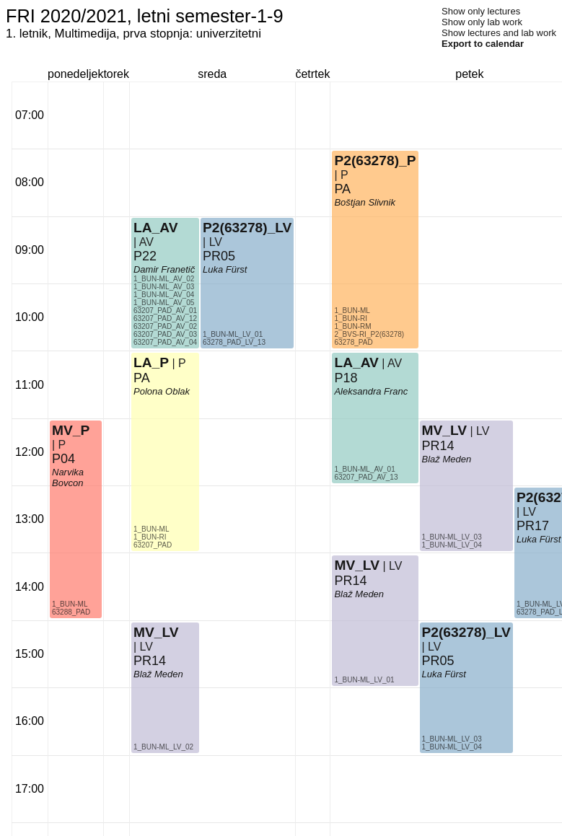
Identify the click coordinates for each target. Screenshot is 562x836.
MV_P (70, 430)
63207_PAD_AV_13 (366, 477)
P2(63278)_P (375, 160)
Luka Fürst (225, 269)
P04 (63, 459)
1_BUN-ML (69, 604)
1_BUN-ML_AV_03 (163, 287)
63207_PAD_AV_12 (165, 318)
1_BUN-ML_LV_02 (163, 747)
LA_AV (155, 227)
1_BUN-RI (150, 537)
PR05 (219, 256)
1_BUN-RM (352, 326)
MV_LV (156, 632)
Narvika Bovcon (68, 477)
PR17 (533, 526)
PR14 (149, 661)
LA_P (151, 362)
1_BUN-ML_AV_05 (163, 303)
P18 (345, 378)
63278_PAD (353, 342)
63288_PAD (71, 612)
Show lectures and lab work (499, 32)
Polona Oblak (161, 391)
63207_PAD (152, 545)
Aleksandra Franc (371, 391)
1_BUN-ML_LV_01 (233, 334)
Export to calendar (483, 43)
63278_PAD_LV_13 (234, 342)
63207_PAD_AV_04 (165, 342)
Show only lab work (482, 22)
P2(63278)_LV (247, 227)
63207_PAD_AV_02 (165, 326)
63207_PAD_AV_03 (165, 334)
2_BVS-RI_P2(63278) (369, 334)
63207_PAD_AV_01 (165, 310)
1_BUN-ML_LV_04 (452, 545)
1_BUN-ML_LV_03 (452, 537)
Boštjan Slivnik (364, 202)
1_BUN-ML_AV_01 (364, 469)
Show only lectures (481, 11)
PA (141, 378)
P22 (145, 256)
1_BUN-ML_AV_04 (163, 295)
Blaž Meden (158, 674)
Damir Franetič (164, 269)
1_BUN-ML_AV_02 (163, 279)
